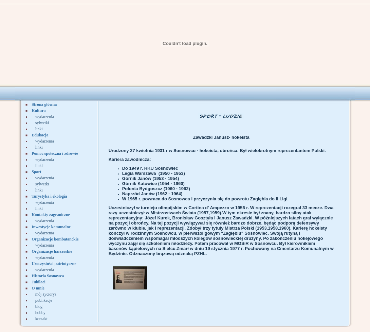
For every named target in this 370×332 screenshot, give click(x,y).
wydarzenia (44, 116)
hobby (40, 312)
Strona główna (44, 104)
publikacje (43, 300)
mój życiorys (45, 294)
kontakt (41, 318)
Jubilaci (38, 282)
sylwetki (42, 122)
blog (38, 306)
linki (39, 129)
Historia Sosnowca (48, 275)
